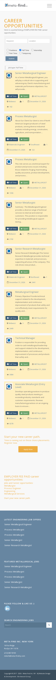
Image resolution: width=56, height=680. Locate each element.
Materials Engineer (17, 144)
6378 (11, 423)
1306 (11, 193)
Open (25, 96)
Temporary (25, 53)
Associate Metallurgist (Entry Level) (30, 386)
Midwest (12, 101)
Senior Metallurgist (25, 202)
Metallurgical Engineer (27, 292)
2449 (11, 328)
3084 (11, 374)
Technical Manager (25, 338)
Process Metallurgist (26, 116)
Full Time (24, 50)
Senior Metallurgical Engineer (30, 73)
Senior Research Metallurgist (30, 248)
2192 (11, 239)
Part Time (12, 53)
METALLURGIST (40, 96)
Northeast (35, 277)
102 (10, 106)
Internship (36, 50)
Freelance (12, 50)
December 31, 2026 (38, 101)
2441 (34, 282)
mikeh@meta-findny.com (14, 656)
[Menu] (48, 5)
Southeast (35, 144)
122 (33, 150)
